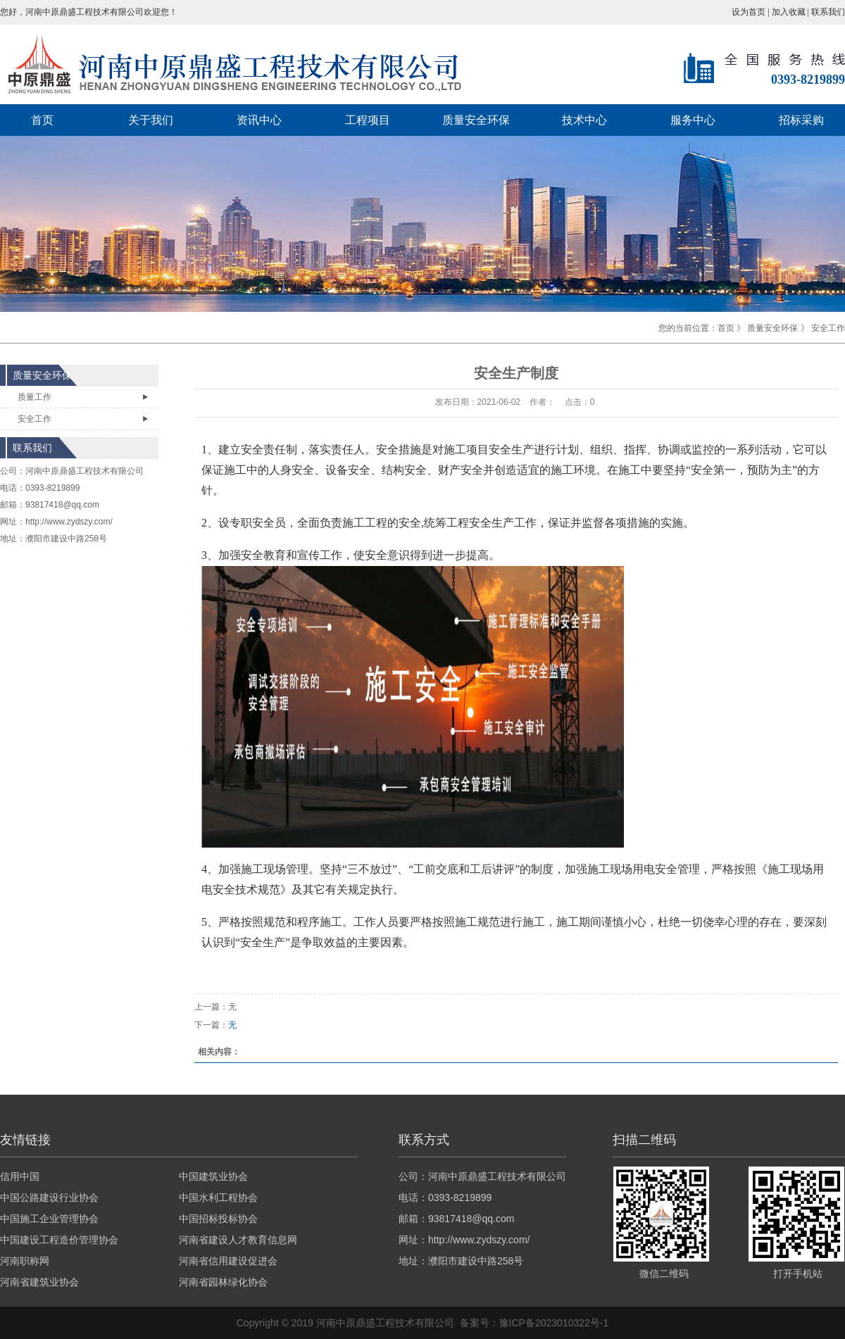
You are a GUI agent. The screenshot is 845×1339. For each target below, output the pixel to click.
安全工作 (828, 328)
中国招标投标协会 (218, 1218)
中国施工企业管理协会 (49, 1218)
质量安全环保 (476, 120)
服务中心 (692, 120)
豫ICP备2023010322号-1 (554, 1322)
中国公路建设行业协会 (49, 1197)
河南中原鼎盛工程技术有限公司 (84, 471)
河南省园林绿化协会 (223, 1282)
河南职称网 (24, 1260)
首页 (42, 120)
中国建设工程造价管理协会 (59, 1239)
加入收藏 (790, 12)
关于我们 (150, 120)
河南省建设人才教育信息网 (238, 1239)
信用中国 (19, 1176)
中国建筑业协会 (213, 1176)
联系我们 (828, 12)
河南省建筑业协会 (39, 1282)
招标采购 (801, 120)
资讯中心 (259, 120)
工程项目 (367, 120)
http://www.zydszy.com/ (69, 522)
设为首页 (748, 12)
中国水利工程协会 (218, 1197)
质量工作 (34, 397)
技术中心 (584, 120)
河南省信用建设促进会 (228, 1260)
